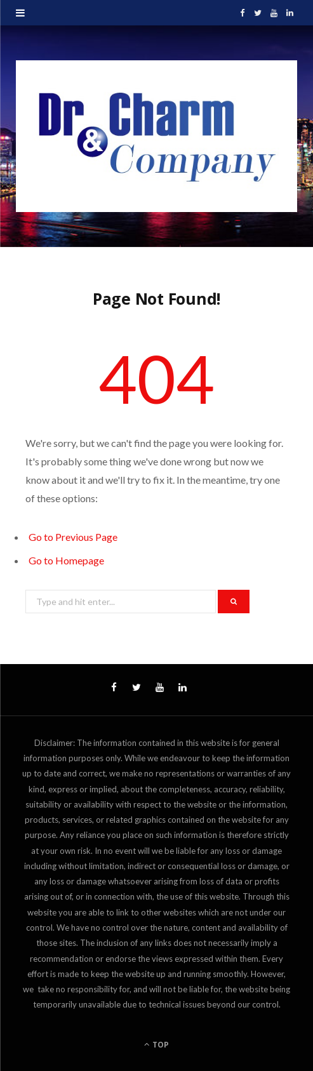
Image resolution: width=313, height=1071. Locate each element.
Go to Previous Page (73, 537)
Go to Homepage (66, 560)
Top (156, 1044)
